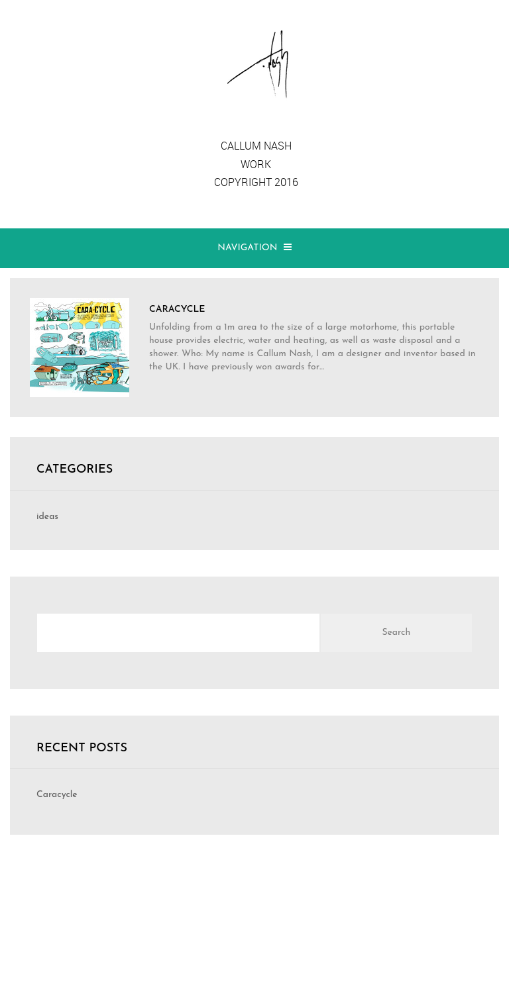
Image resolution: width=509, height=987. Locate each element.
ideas (47, 517)
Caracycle (57, 795)
